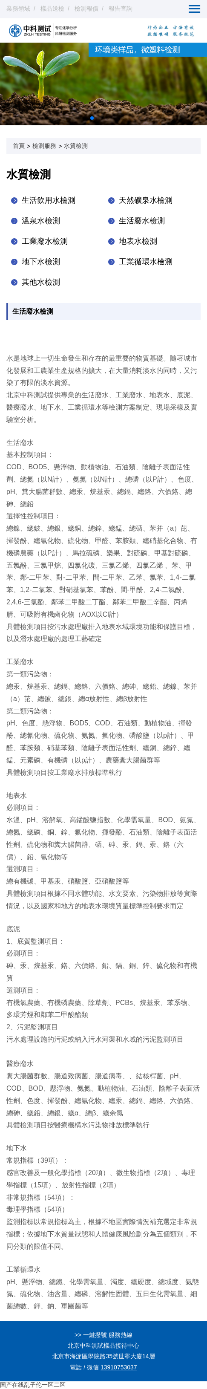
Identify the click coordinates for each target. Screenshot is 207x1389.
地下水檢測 (41, 261)
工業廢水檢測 (45, 241)
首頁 (19, 145)
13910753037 (119, 1367)
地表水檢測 (138, 241)
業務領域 (18, 8)
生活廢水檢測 (142, 221)
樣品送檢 (52, 8)
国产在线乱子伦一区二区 (33, 1384)
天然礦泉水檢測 (145, 200)
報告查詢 (120, 8)
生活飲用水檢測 (48, 200)
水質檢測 (76, 145)
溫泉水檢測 (41, 221)
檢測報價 (86, 8)
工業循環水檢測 (145, 261)
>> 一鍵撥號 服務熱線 (103, 1334)
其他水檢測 (41, 282)
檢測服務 (44, 145)
